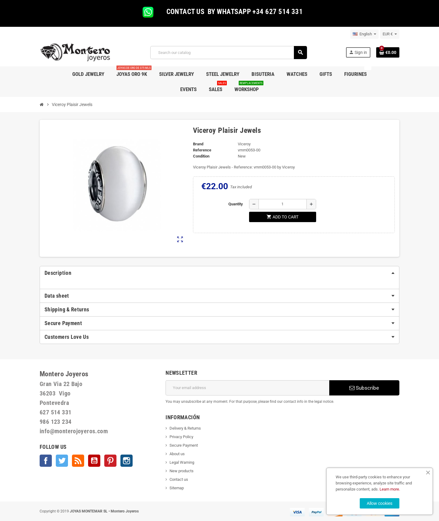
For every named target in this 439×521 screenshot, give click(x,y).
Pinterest (110, 461)
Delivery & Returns (185, 428)
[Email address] (247, 387)
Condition (201, 156)
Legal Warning (182, 462)
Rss (78, 461)
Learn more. (390, 489)
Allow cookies (379, 503)
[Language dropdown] (364, 34)
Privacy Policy (181, 436)
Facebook (46, 461)
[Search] (228, 52)
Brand (198, 144)
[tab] (219, 273)
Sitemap (177, 488)
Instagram (126, 461)
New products (182, 471)
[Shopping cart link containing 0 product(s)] (387, 52)
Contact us (179, 479)
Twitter (62, 461)
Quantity (235, 204)
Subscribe (364, 388)
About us (177, 454)
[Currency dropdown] (389, 34)
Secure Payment (184, 445)
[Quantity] (283, 204)
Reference (202, 150)
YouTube (94, 461)
